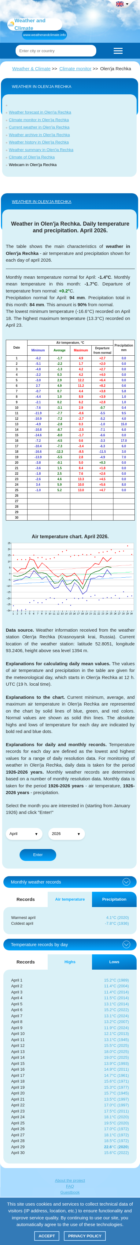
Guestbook (70, 1192)
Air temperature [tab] (70, 899)
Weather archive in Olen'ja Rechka (39, 134)
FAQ (70, 1186)
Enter (37, 854)
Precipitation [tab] (114, 899)
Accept (47, 1236)
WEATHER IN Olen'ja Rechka (41, 201)
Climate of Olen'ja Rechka (32, 157)
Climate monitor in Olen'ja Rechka (39, 120)
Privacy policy (84, 1236)
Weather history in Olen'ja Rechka (39, 142)
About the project (70, 1180)
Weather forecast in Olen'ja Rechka (40, 112)
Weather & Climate (31, 68)
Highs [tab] (70, 962)
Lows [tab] (114, 962)
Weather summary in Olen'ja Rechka (41, 149)
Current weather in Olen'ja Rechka (39, 127)
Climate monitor (75, 68)
